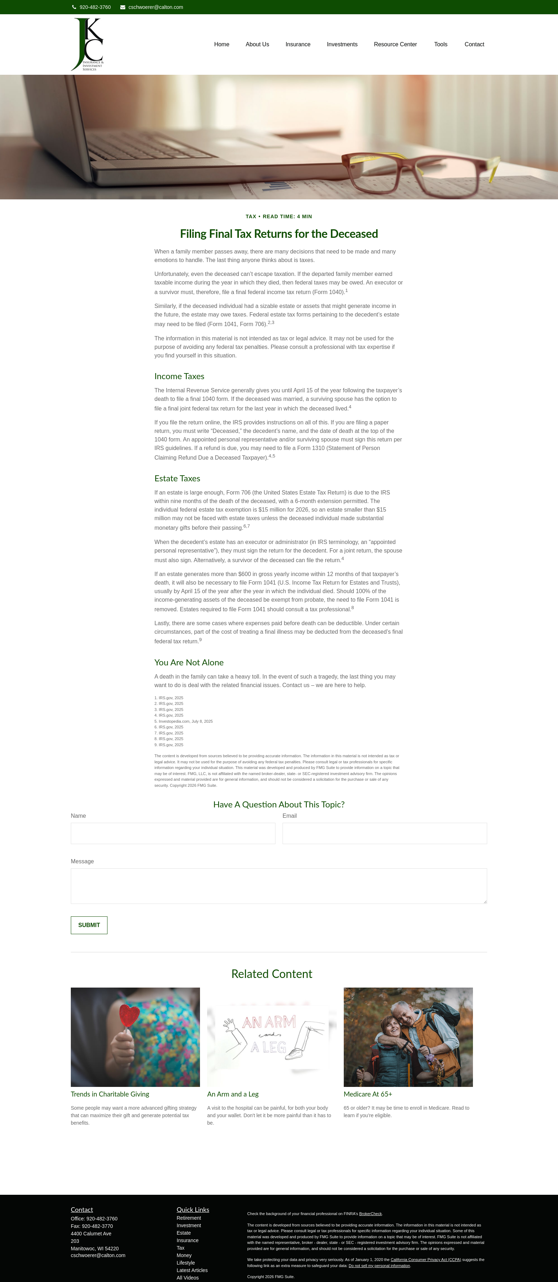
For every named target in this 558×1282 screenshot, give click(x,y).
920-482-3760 (91, 7)
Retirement (189, 1218)
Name (78, 816)
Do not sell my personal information (379, 1265)
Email (290, 816)
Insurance (188, 1240)
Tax (181, 1248)
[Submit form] (89, 925)
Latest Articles (192, 1270)
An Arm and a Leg (232, 1094)
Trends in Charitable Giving (110, 1094)
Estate (184, 1233)
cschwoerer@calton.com (151, 7)
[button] (221, 44)
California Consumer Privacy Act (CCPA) (426, 1259)
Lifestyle (186, 1263)
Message (82, 861)
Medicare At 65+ (368, 1094)
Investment (189, 1225)
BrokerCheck (370, 1214)
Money (184, 1255)
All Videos (188, 1278)
